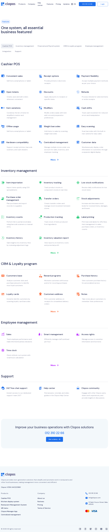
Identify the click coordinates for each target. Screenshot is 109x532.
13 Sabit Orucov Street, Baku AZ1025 (98, 503)
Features (50, 4)
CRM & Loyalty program (72, 46)
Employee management (94, 46)
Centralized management (11, 515)
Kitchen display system (10, 501)
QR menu (4, 508)
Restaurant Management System (14, 505)
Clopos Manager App (9, 511)
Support (18, 51)
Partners (40, 501)
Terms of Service (43, 508)
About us (41, 498)
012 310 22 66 (87, 4)
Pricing (58, 4)
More (54, 159)
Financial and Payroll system (49, 46)
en (73, 4)
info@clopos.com (95, 498)
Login (103, 4)
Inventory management (25, 46)
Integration (6, 51)
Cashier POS (7, 46)
